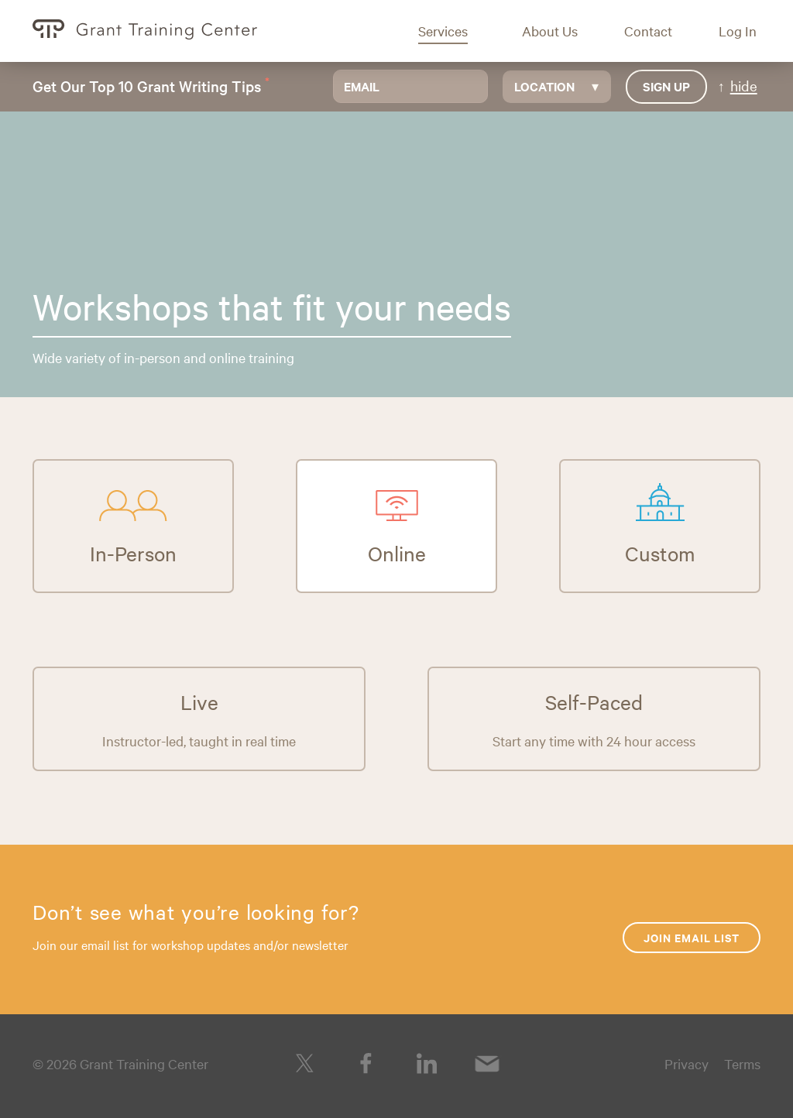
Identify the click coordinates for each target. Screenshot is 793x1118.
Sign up (666, 85)
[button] (454, 31)
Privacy (686, 1063)
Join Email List (692, 937)
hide (743, 85)
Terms (742, 1063)
